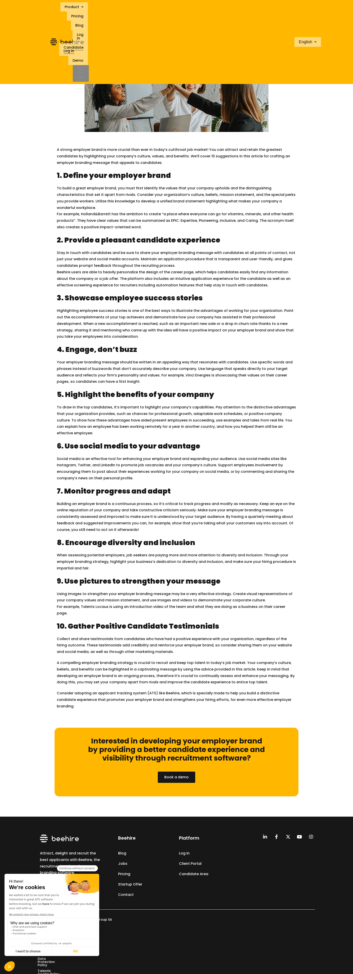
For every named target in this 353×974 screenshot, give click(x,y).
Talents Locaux (94, 606)
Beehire (63, 272)
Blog (179, 7)
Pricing (161, 7)
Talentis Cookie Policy (205, 934)
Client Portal (190, 863)
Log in (196, 7)
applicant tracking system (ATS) (128, 693)
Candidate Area (193, 874)
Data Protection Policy (162, 934)
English (306, 7)
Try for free (277, 7)
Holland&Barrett (96, 214)
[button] (138, 7)
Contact (126, 894)
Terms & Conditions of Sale (114, 934)
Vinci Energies (198, 375)
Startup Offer (130, 884)
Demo (253, 7)
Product (138, 7)
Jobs (122, 863)
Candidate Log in (225, 7)
